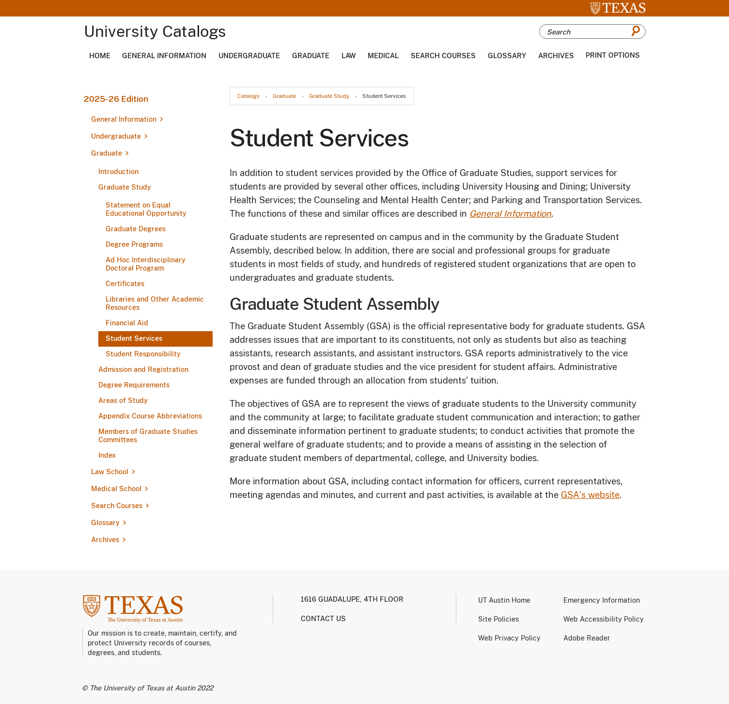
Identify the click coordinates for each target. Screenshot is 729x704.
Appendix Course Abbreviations (150, 416)
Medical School (116, 489)
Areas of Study (123, 400)
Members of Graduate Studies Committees (148, 436)
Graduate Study (124, 187)
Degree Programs (134, 244)
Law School (109, 472)
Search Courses (443, 56)
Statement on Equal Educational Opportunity (146, 209)
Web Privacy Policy (509, 638)
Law (348, 56)
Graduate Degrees (136, 229)
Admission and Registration (143, 369)
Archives (556, 56)
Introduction (118, 172)
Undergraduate (249, 56)
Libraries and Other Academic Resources (155, 303)
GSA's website (590, 495)
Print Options (613, 55)
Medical (383, 56)
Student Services (134, 338)
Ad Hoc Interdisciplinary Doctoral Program (146, 264)
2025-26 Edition (116, 99)
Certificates (125, 284)
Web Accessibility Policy (603, 619)
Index (107, 455)
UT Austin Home (504, 600)
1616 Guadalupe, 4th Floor (352, 599)
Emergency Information (601, 600)
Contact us (323, 619)
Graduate (310, 56)
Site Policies (498, 619)
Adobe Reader (586, 638)
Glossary (507, 56)
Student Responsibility (143, 354)
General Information (164, 56)
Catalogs (248, 96)
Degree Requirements (134, 385)
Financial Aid (127, 323)
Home (99, 56)
